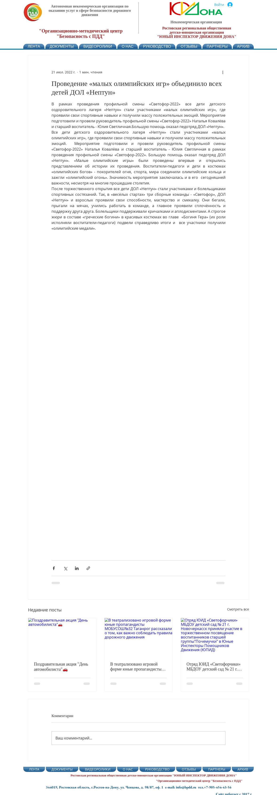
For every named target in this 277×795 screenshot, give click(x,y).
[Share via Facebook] (53, 568)
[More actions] (223, 72)
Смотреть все (238, 609)
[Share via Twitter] (65, 568)
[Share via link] (88, 568)
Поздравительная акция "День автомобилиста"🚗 (61, 667)
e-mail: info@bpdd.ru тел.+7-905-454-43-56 (198, 787)
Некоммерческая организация (196, 22)
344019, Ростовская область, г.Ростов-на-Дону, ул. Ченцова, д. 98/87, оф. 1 (105, 787)
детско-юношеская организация (197, 32)
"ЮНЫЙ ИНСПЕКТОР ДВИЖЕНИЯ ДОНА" (196, 37)
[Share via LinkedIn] (77, 568)
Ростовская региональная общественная (196, 28)
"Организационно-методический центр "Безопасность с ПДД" (81, 33)
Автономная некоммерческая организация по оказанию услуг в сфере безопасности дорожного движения (90, 10)
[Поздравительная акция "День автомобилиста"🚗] (62, 637)
